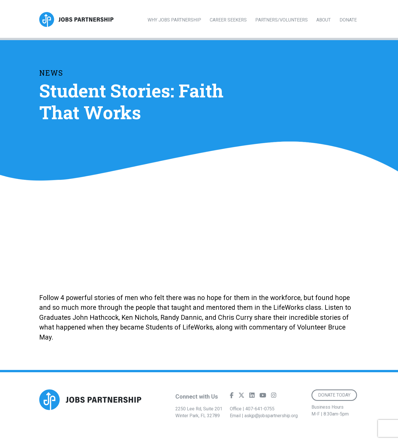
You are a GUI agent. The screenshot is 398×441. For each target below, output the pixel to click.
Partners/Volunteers (281, 20)
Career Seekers (228, 20)
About (323, 20)
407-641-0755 (260, 408)
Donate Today (334, 395)
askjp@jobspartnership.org (271, 415)
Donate (348, 20)
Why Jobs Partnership (174, 20)
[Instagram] (273, 396)
